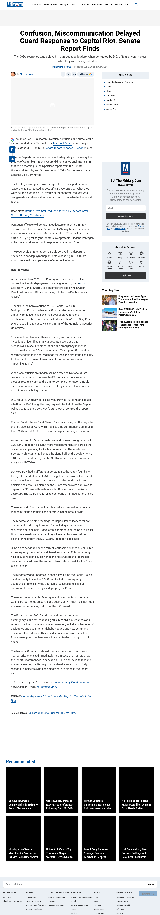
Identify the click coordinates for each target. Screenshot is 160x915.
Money (64, 5)
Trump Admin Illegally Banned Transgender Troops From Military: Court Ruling (133, 324)
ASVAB (51, 901)
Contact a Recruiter (56, 897)
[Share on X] (68, 74)
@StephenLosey (46, 668)
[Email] (74, 74)
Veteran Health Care (79, 905)
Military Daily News (61, 67)
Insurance (36, 5)
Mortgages (50, 5)
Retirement (76, 913)
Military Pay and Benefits (81, 897)
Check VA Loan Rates (12, 901)
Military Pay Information (36, 905)
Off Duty (120, 909)
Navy (96, 901)
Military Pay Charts (34, 909)
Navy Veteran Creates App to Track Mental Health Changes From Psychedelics (133, 299)
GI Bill (73, 901)
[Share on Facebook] (63, 74)
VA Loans (7, 897)
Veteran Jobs (122, 901)
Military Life (121, 5)
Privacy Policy (120, 229)
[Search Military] (74, 884)
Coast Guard (99, 913)
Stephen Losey (26, 74)
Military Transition (124, 905)
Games (119, 913)
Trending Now (110, 290)
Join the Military (80, 5)
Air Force (97, 905)
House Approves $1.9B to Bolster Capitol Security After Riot (56, 678)
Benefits (97, 5)
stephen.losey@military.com (69, 664)
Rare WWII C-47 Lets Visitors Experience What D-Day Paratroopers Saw (132, 312)
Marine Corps (99, 909)
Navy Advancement (56, 905)
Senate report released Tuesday (63, 147)
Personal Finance (33, 901)
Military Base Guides (125, 897)
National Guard (62, 143)
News (108, 5)
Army (82, 283)
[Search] (135, 4)
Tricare (74, 909)
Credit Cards (31, 897)
